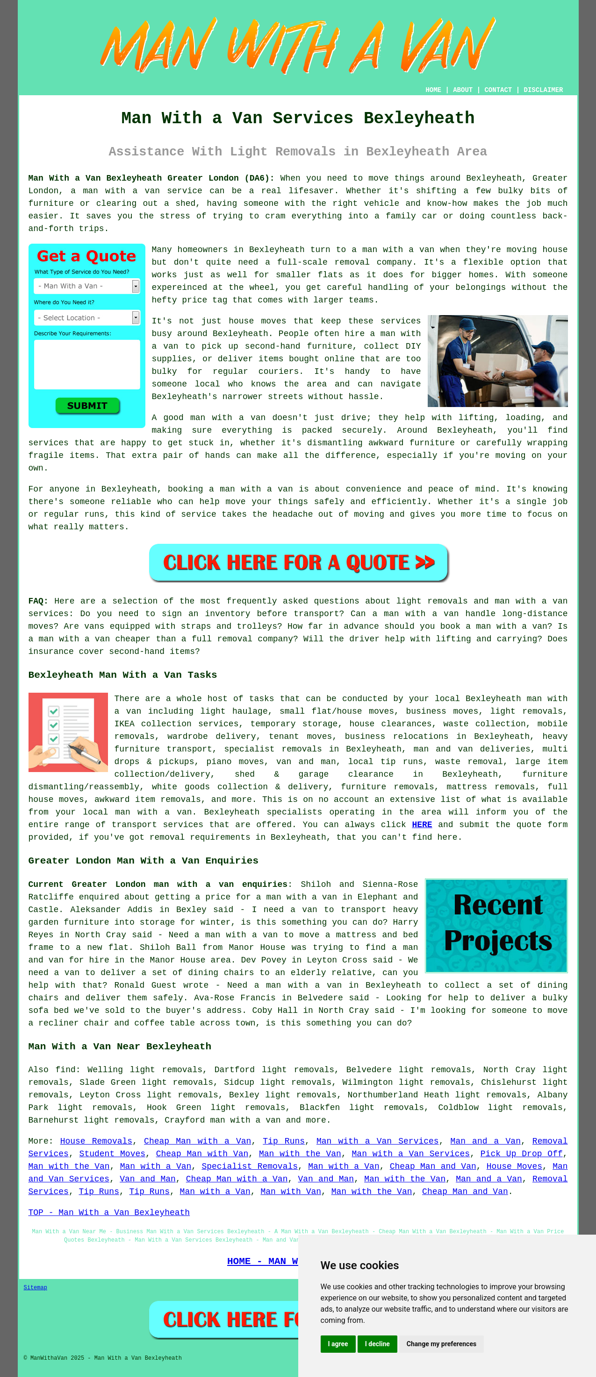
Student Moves (112, 1154)
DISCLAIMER (543, 90)
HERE (422, 824)
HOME (433, 90)
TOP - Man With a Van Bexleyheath (109, 1212)
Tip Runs (284, 1141)
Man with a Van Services (377, 1141)
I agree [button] (338, 1344)
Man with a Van (156, 1166)
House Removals (96, 1141)
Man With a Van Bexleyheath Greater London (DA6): (152, 178)
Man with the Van (300, 1154)
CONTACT (498, 90)
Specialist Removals (249, 1166)
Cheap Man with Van (202, 1154)
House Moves (514, 1166)
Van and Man (148, 1179)
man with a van (245, 1120)
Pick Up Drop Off (522, 1154)
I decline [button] (377, 1344)
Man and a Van (486, 1141)
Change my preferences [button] (441, 1344)
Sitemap (35, 1288)
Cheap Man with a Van (197, 1141)
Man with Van (290, 1191)
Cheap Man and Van (433, 1166)
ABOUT (463, 90)
